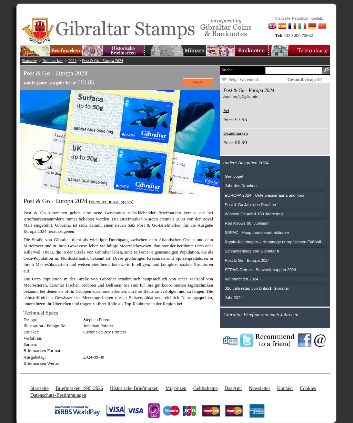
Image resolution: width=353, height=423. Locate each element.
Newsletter (259, 388)
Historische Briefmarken (134, 388)
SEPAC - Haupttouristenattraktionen (257, 232)
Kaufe (198, 82)
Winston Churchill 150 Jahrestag (254, 214)
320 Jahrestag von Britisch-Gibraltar (257, 288)
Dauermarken (235, 133)
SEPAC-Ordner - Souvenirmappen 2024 (260, 269)
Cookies (308, 388)
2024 (72, 61)
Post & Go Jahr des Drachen (250, 204)
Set (226, 110)
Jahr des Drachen (240, 185)
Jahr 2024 (234, 297)
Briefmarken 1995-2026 (79, 388)
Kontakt (285, 388)
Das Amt (233, 388)
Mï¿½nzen (175, 388)
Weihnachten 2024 (241, 279)
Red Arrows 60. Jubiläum (247, 223)
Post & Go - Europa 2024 (102, 61)
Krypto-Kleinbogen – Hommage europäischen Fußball (273, 241)
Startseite (29, 61)
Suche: (228, 69)
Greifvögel (234, 176)
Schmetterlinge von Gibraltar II (252, 251)
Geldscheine (205, 388)
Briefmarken (52, 61)
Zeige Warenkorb (243, 79)
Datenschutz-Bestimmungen (58, 395)
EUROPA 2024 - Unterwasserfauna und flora (264, 195)
